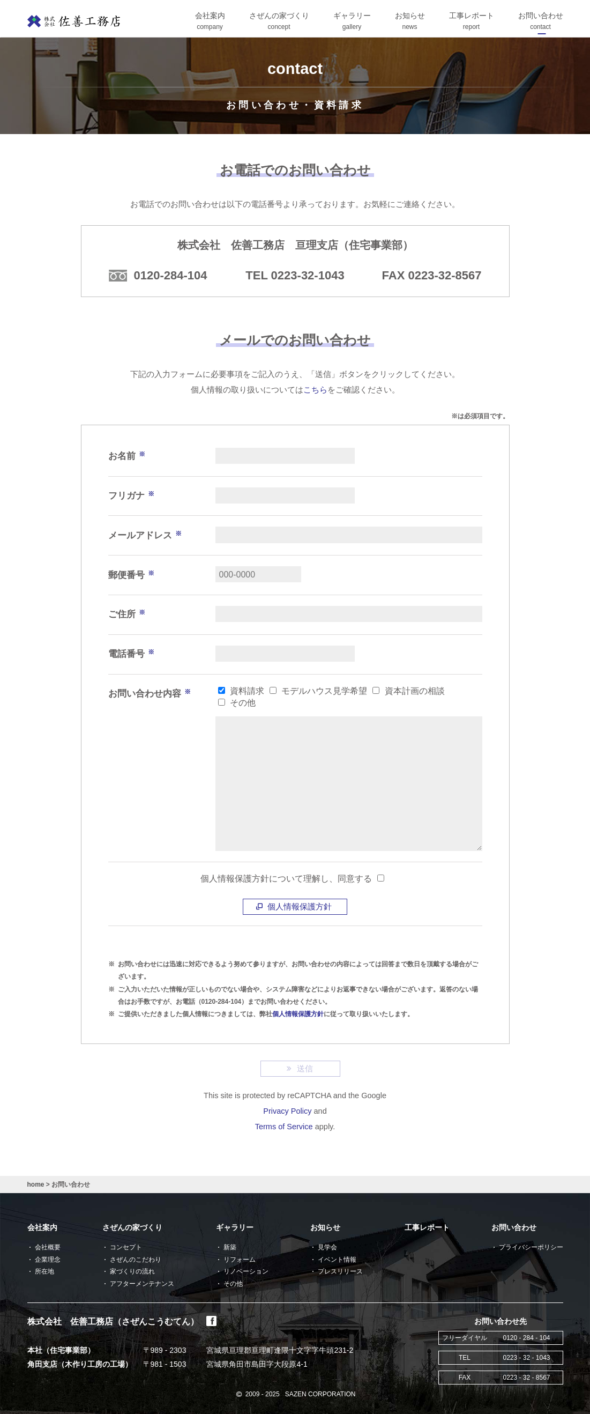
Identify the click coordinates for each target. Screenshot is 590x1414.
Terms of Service (284, 1126)
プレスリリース (340, 1271)
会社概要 (48, 1247)
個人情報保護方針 (295, 906)
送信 (300, 1068)
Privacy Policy (287, 1111)
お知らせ (325, 1227)
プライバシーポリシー (531, 1247)
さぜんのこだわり (135, 1259)
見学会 (327, 1247)
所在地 (44, 1271)
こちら (315, 390)
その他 (233, 1283)
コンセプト (126, 1247)
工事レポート (427, 1227)
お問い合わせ (513, 1227)
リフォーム (239, 1259)
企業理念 (48, 1259)
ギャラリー (234, 1227)
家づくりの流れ (132, 1271)
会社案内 (42, 1227)
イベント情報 (337, 1259)
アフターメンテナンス (142, 1283)
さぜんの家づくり (132, 1227)
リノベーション (245, 1271)
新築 (229, 1247)
